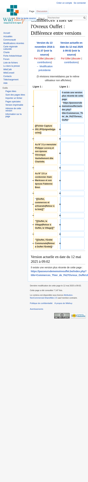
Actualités (7, 36)
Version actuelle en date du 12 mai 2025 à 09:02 (71, 46)
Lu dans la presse (11, 66)
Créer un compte (64, 3)
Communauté (9, 40)
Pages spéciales (13, 101)
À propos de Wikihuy (63, 303)
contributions (44, 62)
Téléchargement (10, 79)
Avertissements (36, 309)
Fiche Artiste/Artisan (12, 56)
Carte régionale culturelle (10, 47)
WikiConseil (8, 73)
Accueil (6, 33)
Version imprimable (14, 105)
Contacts (7, 76)
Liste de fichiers (10, 62)
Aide (5, 83)
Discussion (42, 11)
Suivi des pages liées (15, 95)
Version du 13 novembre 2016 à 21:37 (44, 46)
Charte (6, 52)
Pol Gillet (39, 58)
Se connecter (80, 3)
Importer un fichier (13, 98)
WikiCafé (7, 69)
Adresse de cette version (13, 109)
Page (31, 11)
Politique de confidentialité (41, 303)
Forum (6, 59)
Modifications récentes (13, 43)
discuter (49, 58)
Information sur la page (13, 115)
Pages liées (10, 91)
